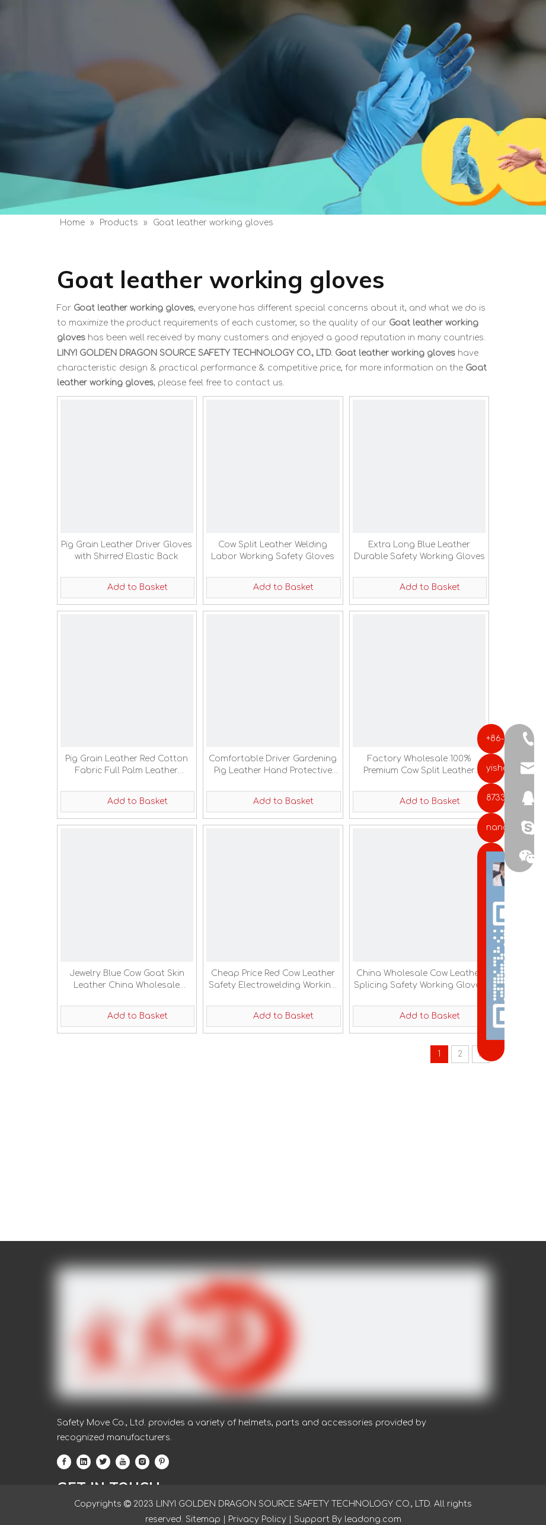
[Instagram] (142, 1461)
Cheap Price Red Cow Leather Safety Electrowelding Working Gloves (273, 980)
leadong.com (371, 1519)
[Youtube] (123, 1461)
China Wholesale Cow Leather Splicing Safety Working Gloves (419, 979)
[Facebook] (64, 1461)
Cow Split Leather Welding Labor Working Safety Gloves (272, 550)
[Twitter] (103, 1461)
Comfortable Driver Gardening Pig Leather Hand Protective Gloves (273, 765)
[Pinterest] (162, 1461)
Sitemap (203, 1519)
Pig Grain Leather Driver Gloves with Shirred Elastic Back (126, 550)
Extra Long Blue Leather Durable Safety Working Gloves (419, 550)
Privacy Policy (257, 1519)
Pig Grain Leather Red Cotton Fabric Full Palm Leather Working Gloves (126, 765)
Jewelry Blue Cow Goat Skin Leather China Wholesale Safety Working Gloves (126, 980)
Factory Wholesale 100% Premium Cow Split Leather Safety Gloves (419, 765)
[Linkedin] (83, 1461)
